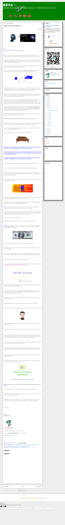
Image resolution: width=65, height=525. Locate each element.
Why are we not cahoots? (53, 110)
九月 (49, 114)
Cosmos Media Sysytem (50, 83)
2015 (48, 132)
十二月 (49, 107)
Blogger (41, 498)
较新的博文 (6, 486)
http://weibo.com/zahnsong (28, 379)
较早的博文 (38, 486)
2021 (48, 100)
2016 (48, 130)
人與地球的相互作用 (18, 444)
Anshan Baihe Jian (26, 444)
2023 (48, 97)
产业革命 (13, 444)
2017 (48, 128)
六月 (49, 119)
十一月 (49, 109)
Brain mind (32, 444)
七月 (49, 117)
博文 (47, 141)
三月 (49, 124)
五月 (49, 121)
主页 (23, 486)
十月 (49, 112)
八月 (49, 116)
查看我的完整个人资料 (55, 74)
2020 (48, 102)
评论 (47, 143)
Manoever (54, 72)
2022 (48, 98)
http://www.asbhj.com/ (13, 435)
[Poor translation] (5, 506)
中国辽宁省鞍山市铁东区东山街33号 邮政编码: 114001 (18, 447)
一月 (49, 126)
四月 (49, 123)
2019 (48, 104)
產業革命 (8, 5)
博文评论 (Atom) (24, 490)
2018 (48, 105)
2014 (48, 134)
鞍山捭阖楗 (9, 444)
